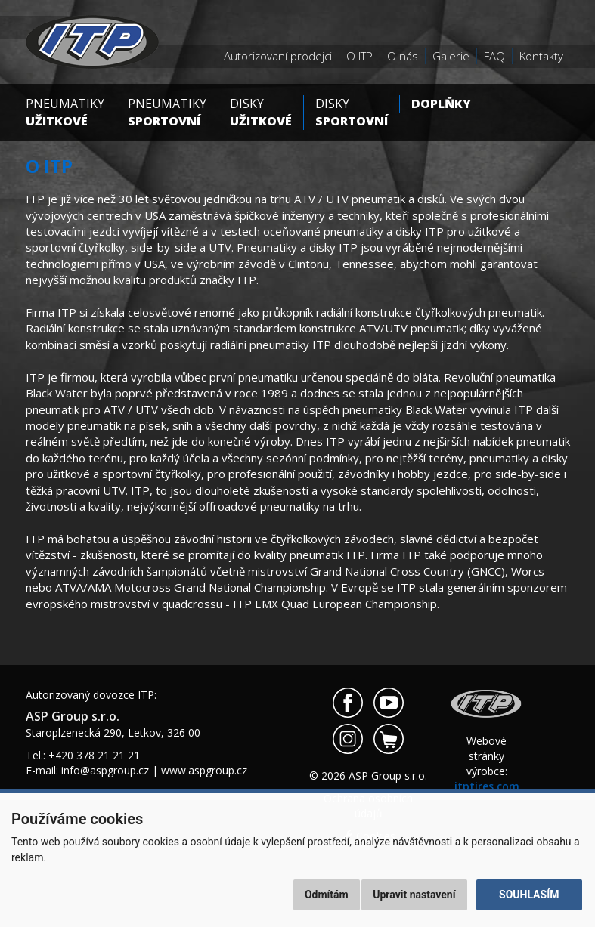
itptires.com (486, 786)
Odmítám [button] (327, 894)
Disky (261, 112)
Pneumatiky (65, 112)
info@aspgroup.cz (105, 770)
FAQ (494, 55)
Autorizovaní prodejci (278, 55)
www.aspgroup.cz (204, 770)
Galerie (450, 55)
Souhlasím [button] (529, 894)
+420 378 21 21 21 (94, 755)
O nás (402, 55)
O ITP (359, 55)
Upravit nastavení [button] (414, 894)
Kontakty (541, 55)
